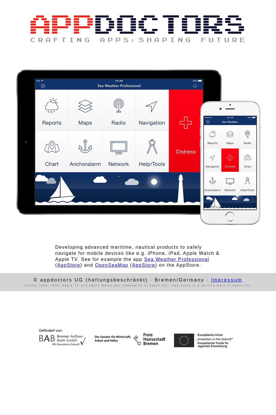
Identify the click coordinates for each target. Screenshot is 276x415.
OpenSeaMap (111, 265)
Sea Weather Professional (176, 259)
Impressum (226, 279)
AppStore (68, 265)
